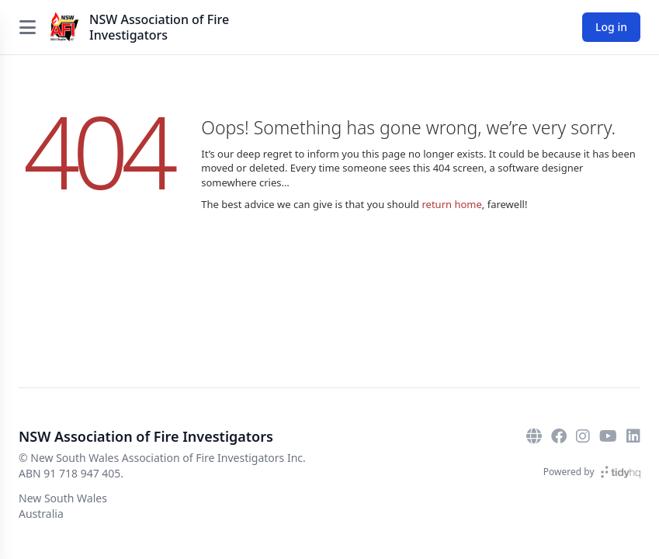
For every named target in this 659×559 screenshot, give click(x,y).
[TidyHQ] (620, 472)
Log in (611, 26)
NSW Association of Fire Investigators (159, 27)
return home (451, 204)
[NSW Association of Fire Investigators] (64, 27)
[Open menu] (27, 27)
